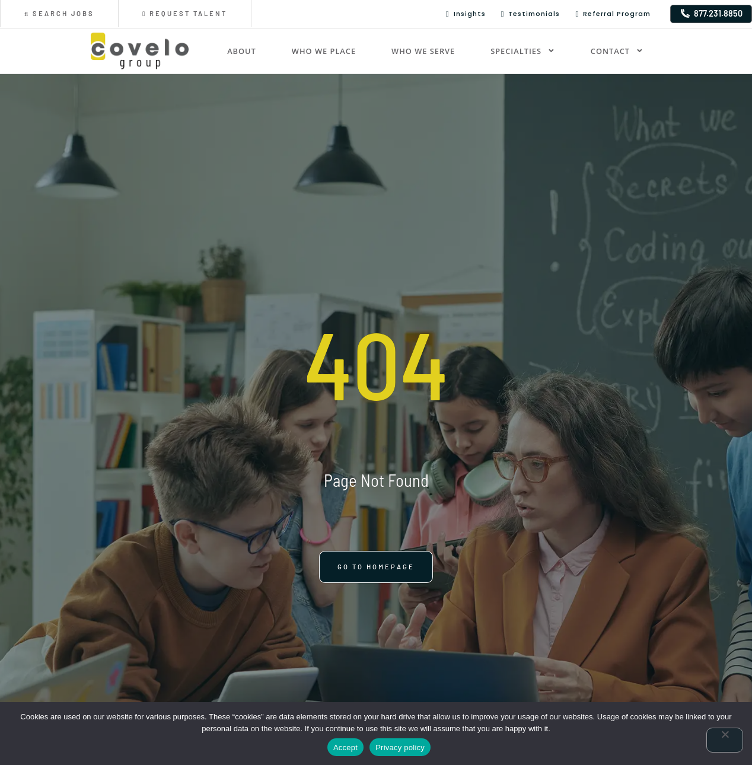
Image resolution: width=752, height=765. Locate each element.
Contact (617, 50)
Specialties (522, 50)
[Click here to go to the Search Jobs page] (59, 13)
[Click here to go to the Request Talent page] (185, 13)
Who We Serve (423, 51)
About (241, 51)
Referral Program (613, 13)
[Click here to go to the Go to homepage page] (376, 578)
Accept (345, 747)
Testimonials (530, 13)
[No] (724, 740)
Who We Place (324, 51)
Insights (466, 13)
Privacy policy (400, 747)
